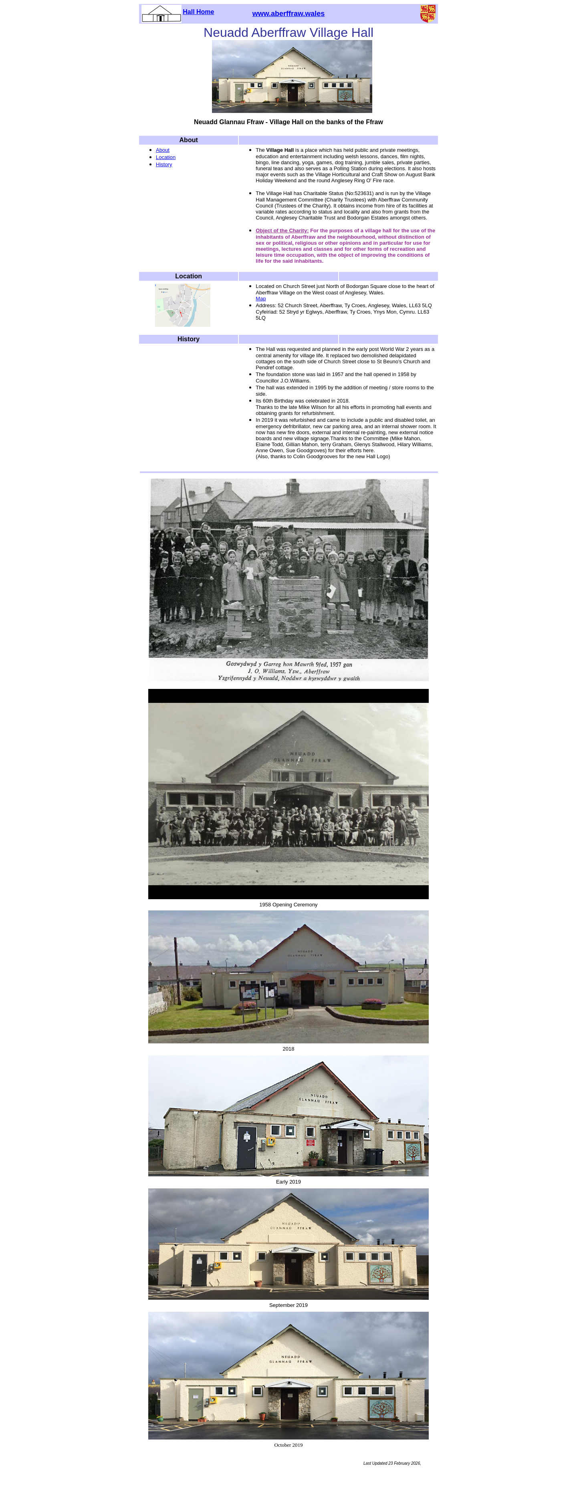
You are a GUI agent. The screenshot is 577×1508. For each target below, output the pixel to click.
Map (261, 299)
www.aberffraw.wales (288, 14)
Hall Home (198, 11)
